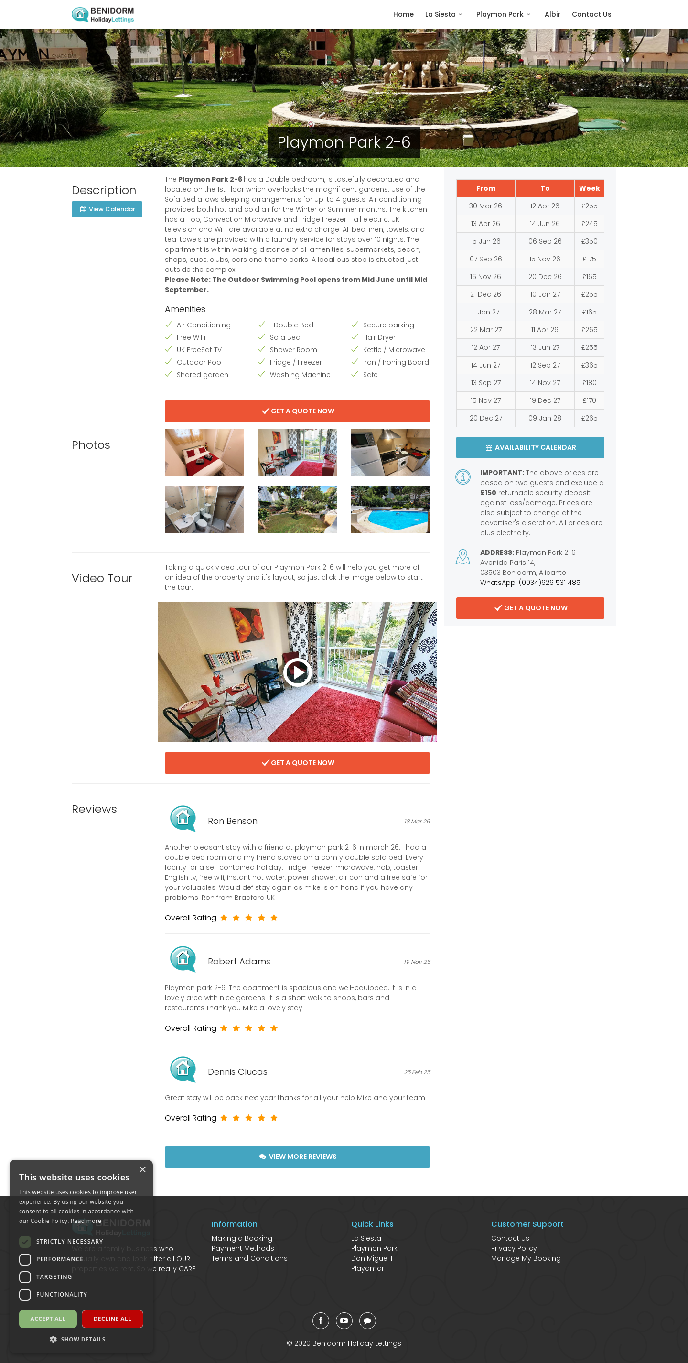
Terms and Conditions (250, 1258)
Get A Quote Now (297, 411)
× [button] (142, 1170)
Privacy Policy (514, 1248)
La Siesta (445, 14)
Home (403, 14)
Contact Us (592, 14)
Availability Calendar (530, 447)
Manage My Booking (526, 1258)
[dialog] (81, 1256)
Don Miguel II (372, 1258)
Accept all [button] (48, 1319)
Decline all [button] (113, 1319)
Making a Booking (242, 1238)
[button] (81, 1339)
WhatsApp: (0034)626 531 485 (530, 582)
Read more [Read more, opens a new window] (86, 1221)
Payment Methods (243, 1248)
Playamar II (370, 1268)
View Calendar (107, 209)
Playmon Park (504, 14)
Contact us (510, 1238)
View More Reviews (297, 1156)
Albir (552, 14)
